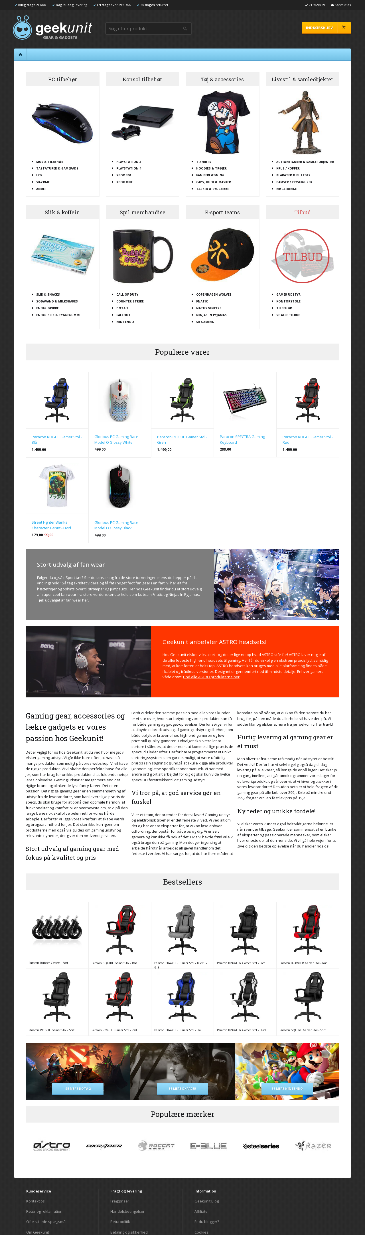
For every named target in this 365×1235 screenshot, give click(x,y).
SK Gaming (205, 322)
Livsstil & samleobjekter (302, 79)
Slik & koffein (62, 212)
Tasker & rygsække (212, 189)
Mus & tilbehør (49, 162)
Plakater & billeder (293, 175)
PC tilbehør (62, 79)
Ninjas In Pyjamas (211, 315)
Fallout (123, 315)
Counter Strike (130, 301)
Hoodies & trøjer (211, 168)
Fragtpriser (119, 1201)
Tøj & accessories (222, 79)
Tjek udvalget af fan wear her (62, 600)
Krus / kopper (288, 168)
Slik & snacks (48, 294)
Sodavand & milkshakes (57, 301)
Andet (41, 189)
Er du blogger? (206, 1221)
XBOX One (124, 182)
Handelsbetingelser (127, 1211)
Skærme (43, 182)
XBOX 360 (123, 175)
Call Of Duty (127, 294)
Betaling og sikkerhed (129, 1232)
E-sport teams (222, 212)
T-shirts (203, 162)
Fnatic (202, 301)
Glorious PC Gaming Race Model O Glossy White (116, 439)
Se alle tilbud (288, 315)
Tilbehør (284, 308)
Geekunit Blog (206, 1201)
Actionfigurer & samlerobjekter (305, 162)
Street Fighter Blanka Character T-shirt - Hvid (51, 525)
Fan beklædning (210, 175)
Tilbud (302, 212)
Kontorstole (288, 301)
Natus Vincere (208, 308)
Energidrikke (47, 308)
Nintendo (125, 322)
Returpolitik (120, 1221)
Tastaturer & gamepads (57, 168)
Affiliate (201, 1211)
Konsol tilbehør (142, 79)
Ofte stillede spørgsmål (46, 1221)
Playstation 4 (128, 168)
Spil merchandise (142, 212)
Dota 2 (122, 308)
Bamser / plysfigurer (294, 182)
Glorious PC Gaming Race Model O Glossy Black (116, 525)
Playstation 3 (128, 162)
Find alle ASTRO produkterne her (211, 676)
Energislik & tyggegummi (58, 315)
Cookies (201, 1232)
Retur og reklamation (44, 1211)
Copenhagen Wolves (214, 294)
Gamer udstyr (288, 294)
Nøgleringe (286, 189)
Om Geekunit (37, 1232)
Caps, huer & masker (213, 182)
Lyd (39, 175)
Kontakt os (35, 1201)
